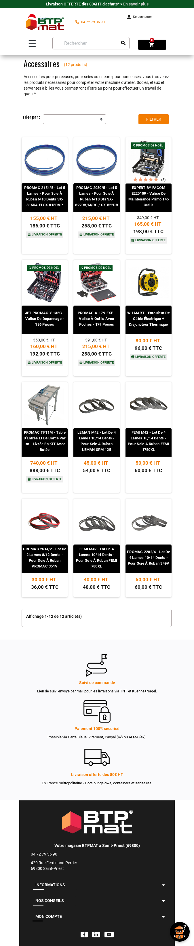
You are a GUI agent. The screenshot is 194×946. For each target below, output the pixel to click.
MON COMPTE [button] (48, 916)
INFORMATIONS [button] (50, 885)
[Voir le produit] (45, 215)
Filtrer (153, 119)
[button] (163, 885)
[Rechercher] (91, 43)
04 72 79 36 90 (90, 22)
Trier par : (31, 117)
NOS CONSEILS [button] (49, 900)
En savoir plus (136, 4)
